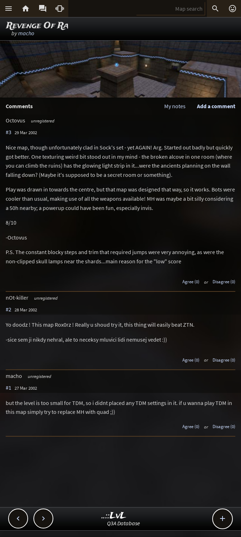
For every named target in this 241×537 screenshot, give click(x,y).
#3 (8, 132)
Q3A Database (123, 523)
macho (26, 33)
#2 (8, 309)
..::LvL (114, 516)
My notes (175, 106)
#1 (8, 387)
